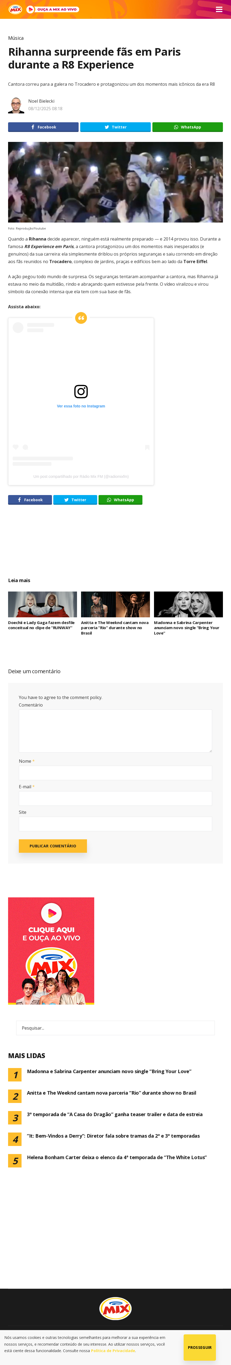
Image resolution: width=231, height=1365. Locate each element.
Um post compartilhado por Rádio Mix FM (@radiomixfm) (81, 476)
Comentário (31, 705)
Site (22, 812)
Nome (27, 761)
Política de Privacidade (113, 1350)
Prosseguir (200, 1347)
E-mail (27, 787)
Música (16, 38)
